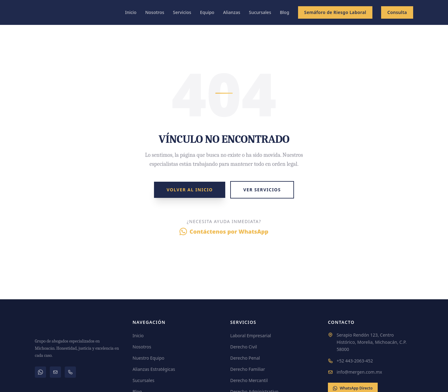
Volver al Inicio (189, 190)
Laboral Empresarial (250, 335)
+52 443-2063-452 (355, 361)
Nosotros (154, 12)
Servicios (182, 12)
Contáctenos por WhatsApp (224, 231)
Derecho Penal (245, 358)
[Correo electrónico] (55, 372)
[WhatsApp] (40, 372)
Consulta (397, 12)
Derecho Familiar (247, 369)
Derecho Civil (243, 347)
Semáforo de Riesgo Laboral (335, 12)
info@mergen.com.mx (359, 372)
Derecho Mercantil (249, 380)
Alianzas (231, 12)
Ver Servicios (262, 190)
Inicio (131, 12)
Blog (284, 12)
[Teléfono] (70, 372)
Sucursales (260, 12)
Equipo (207, 12)
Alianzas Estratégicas (154, 369)
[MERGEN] (77, 325)
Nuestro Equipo (148, 358)
